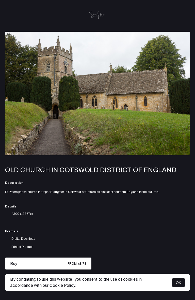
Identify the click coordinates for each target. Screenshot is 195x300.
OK (178, 282)
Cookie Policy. (63, 285)
